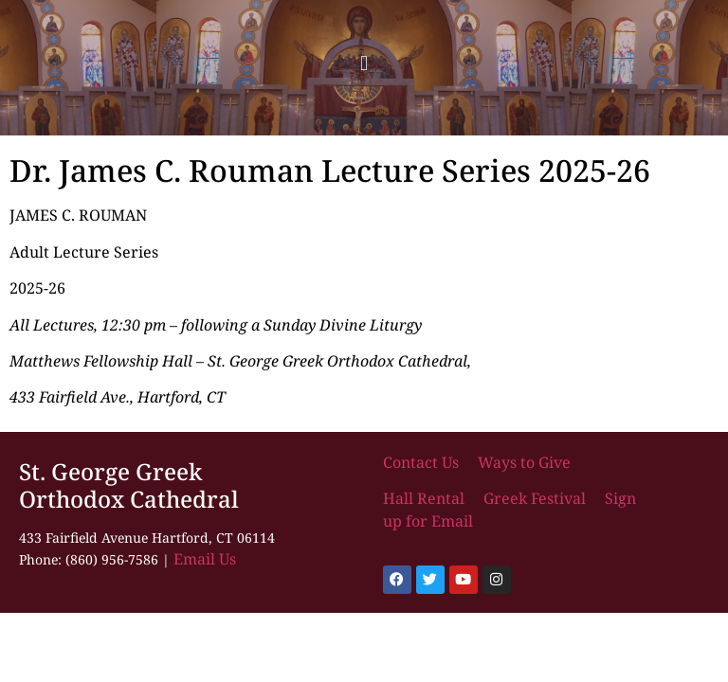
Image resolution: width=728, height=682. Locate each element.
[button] (364, 63)
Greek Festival (534, 498)
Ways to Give (524, 462)
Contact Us (423, 462)
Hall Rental (425, 498)
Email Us (204, 558)
